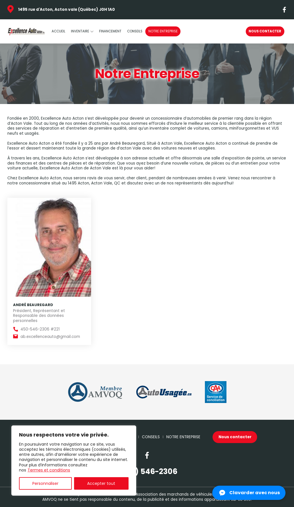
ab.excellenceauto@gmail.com (50, 336)
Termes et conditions (49, 470)
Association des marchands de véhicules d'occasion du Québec (197, 494)
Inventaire (80, 31)
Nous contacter (265, 31)
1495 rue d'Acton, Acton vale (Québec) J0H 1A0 (66, 9)
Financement (110, 31)
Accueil (58, 31)
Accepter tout (101, 483)
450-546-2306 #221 (40, 329)
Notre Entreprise (163, 31)
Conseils (134, 31)
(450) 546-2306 (147, 471)
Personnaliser (45, 483)
